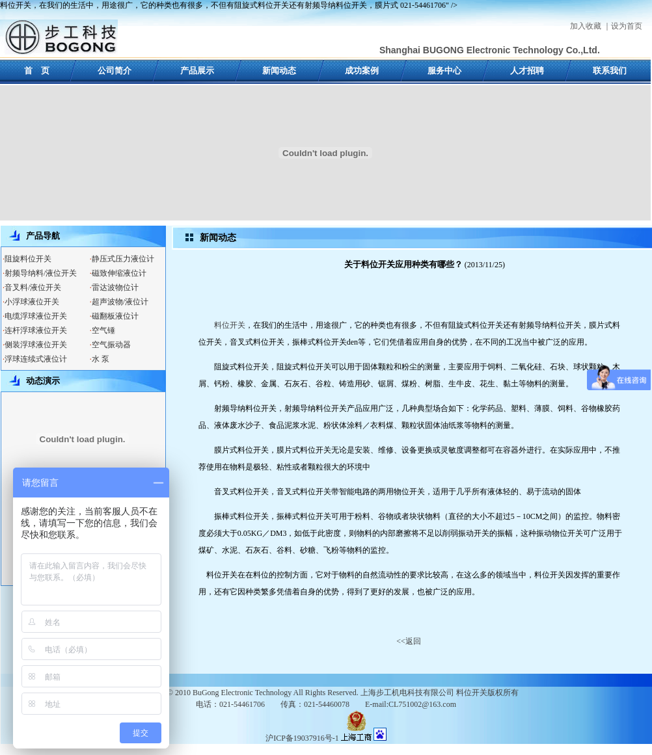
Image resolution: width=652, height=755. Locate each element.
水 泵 (100, 359)
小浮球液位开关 (32, 301)
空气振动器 (111, 344)
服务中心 (444, 70)
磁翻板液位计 (115, 316)
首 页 (36, 70)
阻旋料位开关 (28, 258)
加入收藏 (585, 26)
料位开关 (229, 325)
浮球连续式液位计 (36, 359)
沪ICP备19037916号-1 (302, 738)
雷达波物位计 (115, 287)
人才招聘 (527, 70)
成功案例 (362, 70)
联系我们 (610, 70)
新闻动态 (279, 70)
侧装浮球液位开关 (36, 344)
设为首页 (626, 26)
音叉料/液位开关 (33, 287)
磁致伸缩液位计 (119, 273)
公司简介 (114, 70)
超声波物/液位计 (120, 301)
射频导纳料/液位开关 (41, 273)
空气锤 (103, 330)
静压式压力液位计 (123, 258)
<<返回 (408, 641)
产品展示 (197, 70)
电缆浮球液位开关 (36, 316)
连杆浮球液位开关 (36, 330)
